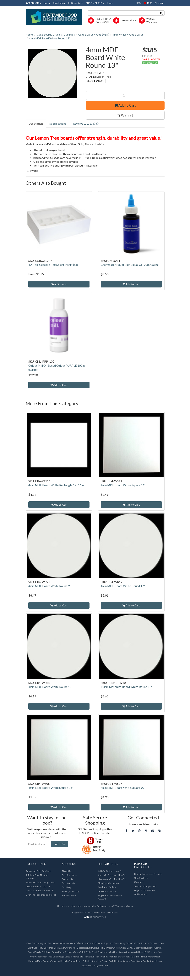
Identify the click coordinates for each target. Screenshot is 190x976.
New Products (141, 878)
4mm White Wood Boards (128, 34)
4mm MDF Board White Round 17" (123, 586)
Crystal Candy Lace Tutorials (40, 890)
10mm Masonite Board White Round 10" (126, 687)
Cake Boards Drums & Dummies (56, 34)
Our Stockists (68, 883)
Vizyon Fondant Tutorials (38, 886)
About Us (66, 871)
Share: (96, 80)
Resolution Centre (107, 891)
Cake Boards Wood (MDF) (93, 34)
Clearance (139, 882)
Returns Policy (69, 895)
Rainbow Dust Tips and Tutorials (37, 877)
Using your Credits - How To (111, 879)
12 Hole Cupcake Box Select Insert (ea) (53, 264)
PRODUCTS (33, 3)
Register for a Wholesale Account (110, 897)
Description (36, 123)
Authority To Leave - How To (111, 875)
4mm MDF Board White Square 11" (123, 485)
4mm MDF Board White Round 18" (50, 687)
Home (110, 3)
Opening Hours (69, 875)
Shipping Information (108, 883)
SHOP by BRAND (95, 3)
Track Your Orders (107, 887)
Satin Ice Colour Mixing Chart (40, 882)
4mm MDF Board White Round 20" (50, 586)
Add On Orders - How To (110, 871)
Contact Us (67, 879)
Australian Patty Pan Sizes (38, 871)
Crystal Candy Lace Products (148, 873)
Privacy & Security (70, 891)
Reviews (86, 123)
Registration (58, 3)
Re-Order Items (75, 3)
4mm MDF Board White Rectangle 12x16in (56, 485)
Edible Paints (140, 894)
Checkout (159, 3)
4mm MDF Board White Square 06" (50, 787)
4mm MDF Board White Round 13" (49, 38)
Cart (144, 3)
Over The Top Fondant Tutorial (41, 894)
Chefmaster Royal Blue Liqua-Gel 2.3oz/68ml (130, 264)
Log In (47, 3)
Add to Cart (125, 105)
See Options (59, 284)
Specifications (57, 123)
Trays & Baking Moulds (145, 886)
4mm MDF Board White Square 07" (123, 787)
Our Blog (66, 887)
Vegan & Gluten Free (144, 890)
